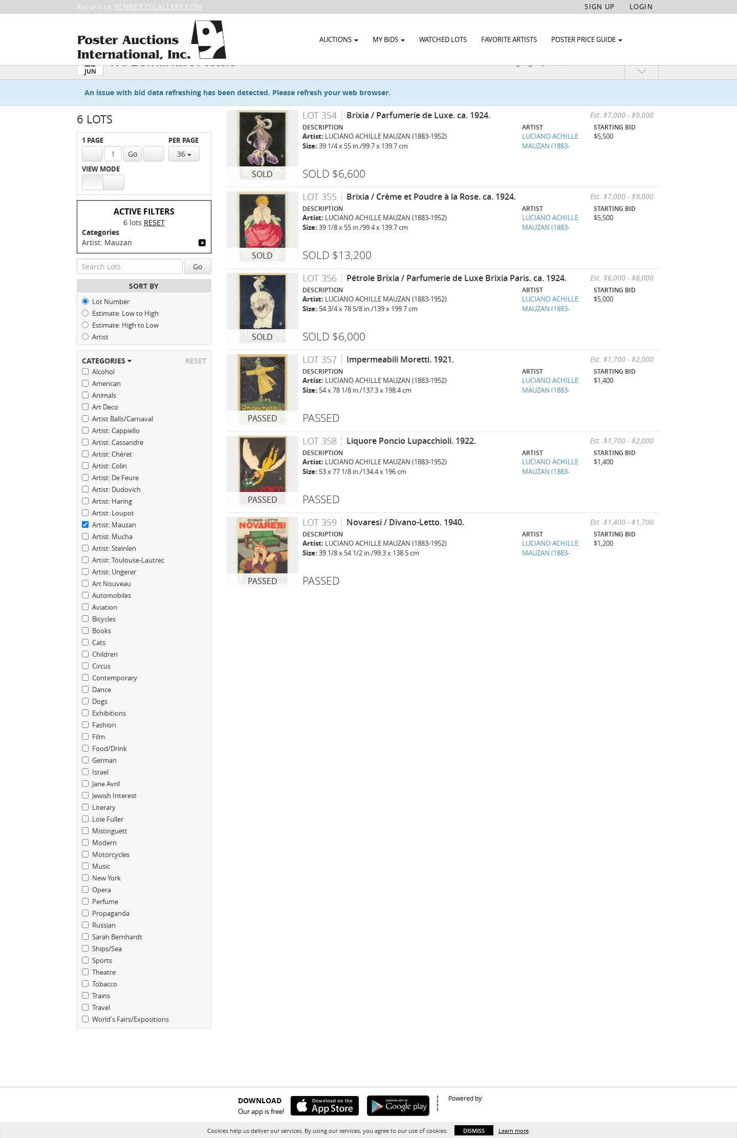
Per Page (183, 160)
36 (184, 173)
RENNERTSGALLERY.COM (158, 6)
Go (132, 173)
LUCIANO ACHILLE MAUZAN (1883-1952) (550, 165)
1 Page (92, 160)
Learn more (513, 1130)
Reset (154, 242)
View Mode (101, 188)
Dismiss (474, 1130)
